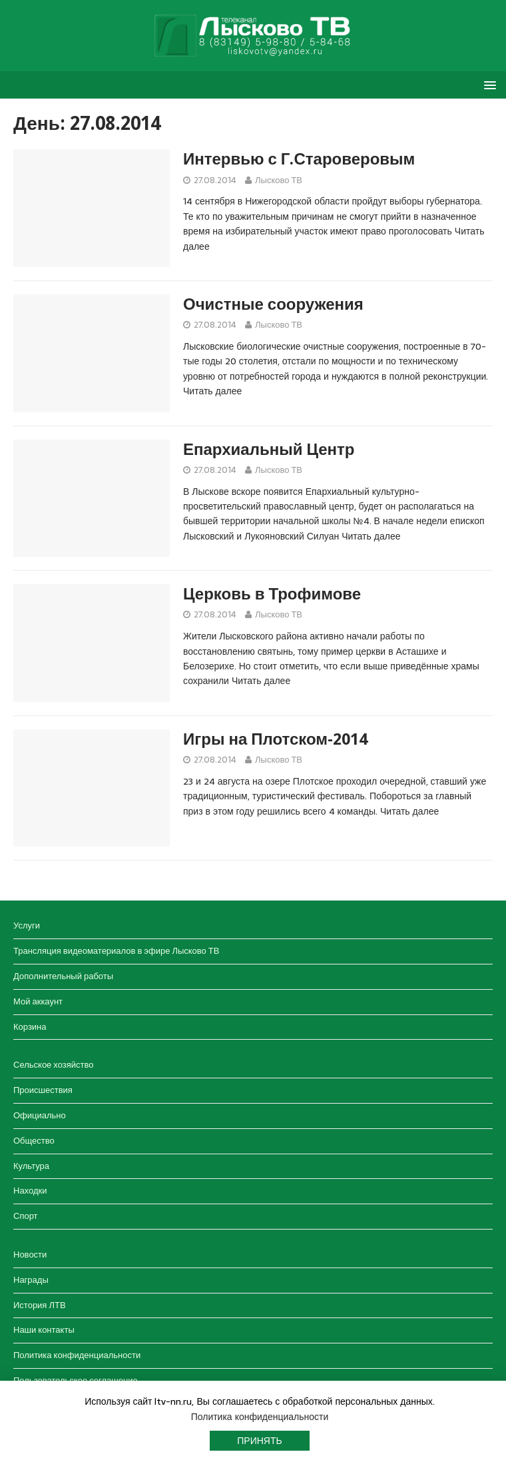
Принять (259, 1440)
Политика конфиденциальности (76, 1355)
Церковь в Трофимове (272, 594)
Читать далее (212, 391)
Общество (34, 1141)
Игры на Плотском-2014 (275, 739)
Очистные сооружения (273, 304)
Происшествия (43, 1090)
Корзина (30, 1027)
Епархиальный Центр (268, 449)
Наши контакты (44, 1330)
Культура (31, 1166)
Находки (30, 1191)
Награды (31, 1280)
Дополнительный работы (63, 976)
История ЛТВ (39, 1305)
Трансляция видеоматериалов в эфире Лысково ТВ (116, 951)
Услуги (26, 925)
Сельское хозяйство (53, 1065)
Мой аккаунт (38, 1001)
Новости (30, 1255)
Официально (39, 1115)
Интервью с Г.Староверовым (299, 159)
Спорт (25, 1216)
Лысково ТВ (278, 180)
